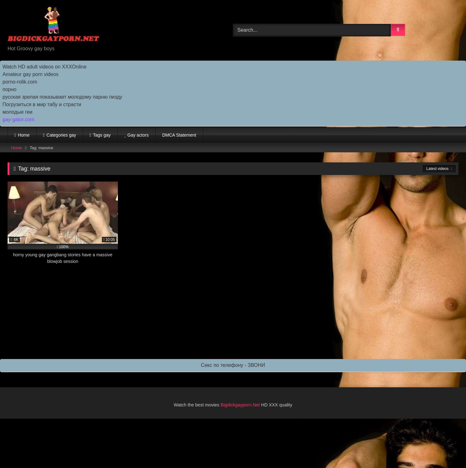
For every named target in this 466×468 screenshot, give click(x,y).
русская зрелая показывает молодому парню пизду (62, 97)
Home (24, 135)
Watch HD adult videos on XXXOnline (44, 66)
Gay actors (138, 135)
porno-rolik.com (20, 81)
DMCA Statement (179, 135)
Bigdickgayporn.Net (241, 404)
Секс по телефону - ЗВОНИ (233, 365)
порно (9, 89)
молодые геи (17, 112)
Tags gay (102, 135)
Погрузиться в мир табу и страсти (42, 104)
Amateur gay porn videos (30, 74)
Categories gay (61, 135)
